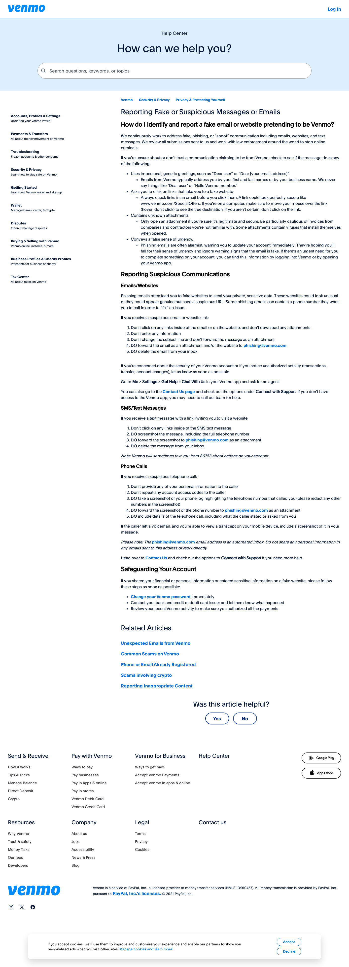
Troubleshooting (25, 151)
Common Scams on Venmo (150, 653)
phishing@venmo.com (265, 345)
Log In (334, 9)
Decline (289, 959)
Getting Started (24, 187)
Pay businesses (85, 775)
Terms (140, 833)
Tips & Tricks (19, 775)
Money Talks (19, 849)
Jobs (75, 841)
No (245, 718)
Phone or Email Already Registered (158, 664)
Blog (75, 865)
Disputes (18, 223)
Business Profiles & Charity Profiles (41, 259)
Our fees (15, 857)
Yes (217, 718)
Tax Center (20, 277)
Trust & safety (20, 841)
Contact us (212, 822)
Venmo (127, 100)
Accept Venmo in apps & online (162, 783)
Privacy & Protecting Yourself (200, 100)
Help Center (214, 755)
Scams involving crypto (146, 675)
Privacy (141, 841)
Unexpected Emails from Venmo (155, 643)
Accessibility (82, 849)
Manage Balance (22, 783)
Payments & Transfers (29, 134)
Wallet (16, 205)
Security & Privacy (154, 100)
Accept (289, 949)
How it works (19, 767)
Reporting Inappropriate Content (157, 685)
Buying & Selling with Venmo (35, 241)
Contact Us (156, 557)
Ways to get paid (149, 767)
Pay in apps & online (89, 783)
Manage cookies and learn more (145, 957)
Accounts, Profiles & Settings (35, 116)
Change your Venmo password (160, 596)
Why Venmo (18, 833)
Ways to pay (82, 767)
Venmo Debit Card (87, 798)
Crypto (14, 798)
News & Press (83, 857)
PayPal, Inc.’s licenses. (137, 893)
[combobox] (174, 71)
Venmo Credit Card (88, 806)
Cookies (142, 849)
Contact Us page (179, 391)
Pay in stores (82, 790)
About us (79, 833)
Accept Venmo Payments (157, 775)
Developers (18, 865)
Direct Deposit (20, 790)
